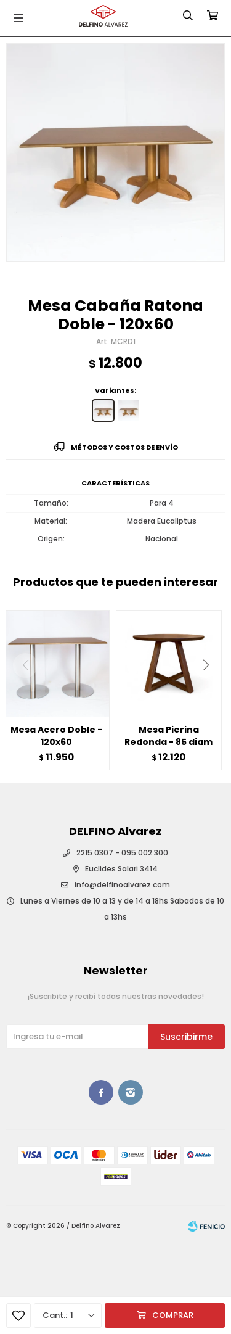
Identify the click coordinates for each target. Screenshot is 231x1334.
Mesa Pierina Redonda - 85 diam (168, 735)
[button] (210, 690)
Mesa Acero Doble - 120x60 (56, 735)
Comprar (172, 1315)
